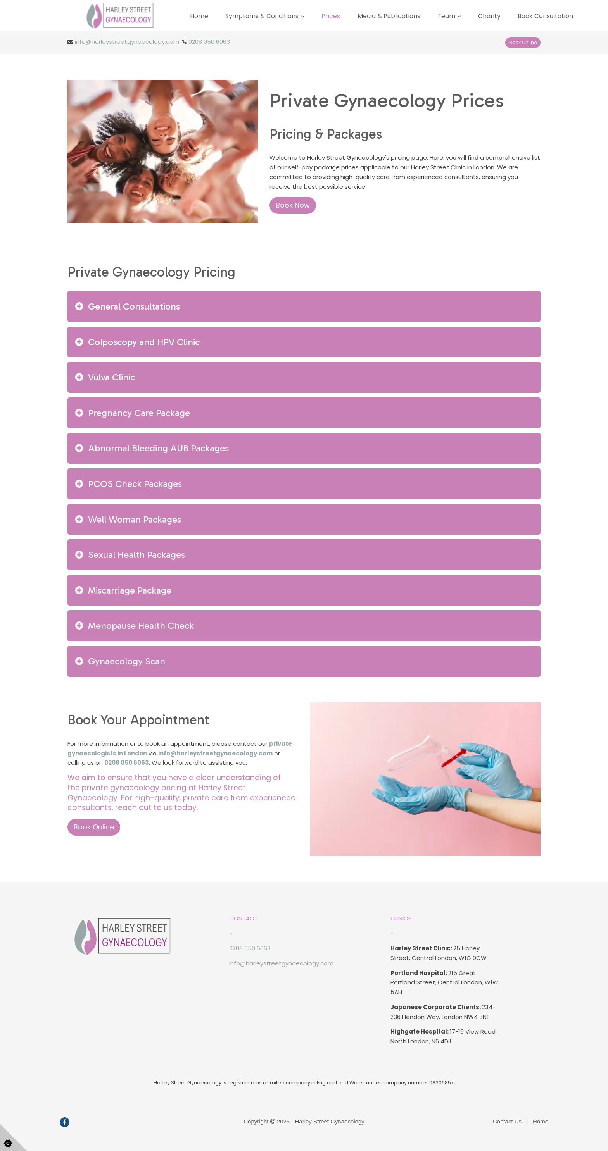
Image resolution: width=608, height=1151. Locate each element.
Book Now (293, 205)
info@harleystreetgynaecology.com (127, 42)
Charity (489, 16)
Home (199, 16)
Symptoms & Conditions (262, 16)
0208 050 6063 (209, 42)
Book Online (523, 42)
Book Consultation (545, 16)
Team (446, 16)
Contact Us (507, 1121)
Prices (330, 16)
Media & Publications (389, 16)
